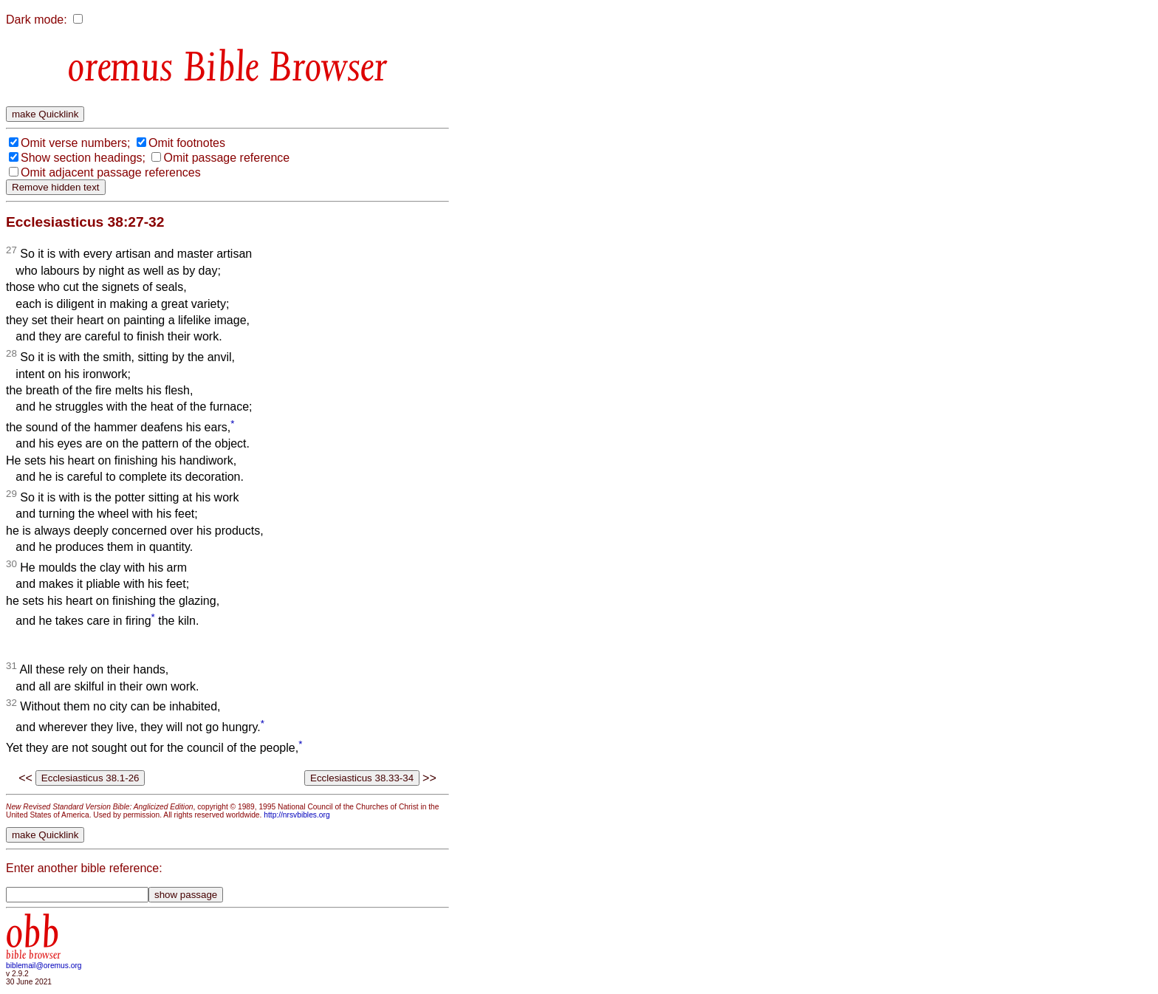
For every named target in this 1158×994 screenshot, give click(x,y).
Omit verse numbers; (75, 143)
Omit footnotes (186, 143)
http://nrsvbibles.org (296, 815)
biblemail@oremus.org (44, 966)
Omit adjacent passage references (111, 172)
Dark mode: (36, 19)
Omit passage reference (226, 157)
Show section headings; (83, 157)
